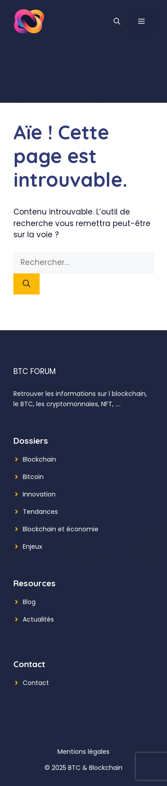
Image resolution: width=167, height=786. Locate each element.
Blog (29, 601)
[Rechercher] (26, 284)
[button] (117, 21)
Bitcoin (33, 476)
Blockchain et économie (60, 529)
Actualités (38, 619)
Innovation (39, 494)
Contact (36, 682)
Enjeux (32, 546)
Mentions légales (83, 751)
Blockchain (39, 459)
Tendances (40, 511)
